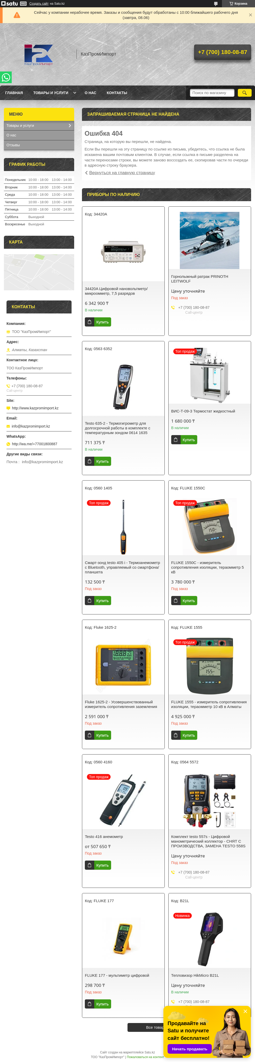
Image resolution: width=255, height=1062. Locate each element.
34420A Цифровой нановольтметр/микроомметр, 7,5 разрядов (116, 291)
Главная (14, 93)
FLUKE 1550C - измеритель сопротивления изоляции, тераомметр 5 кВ (207, 567)
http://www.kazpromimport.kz (35, 408)
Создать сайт (39, 3)
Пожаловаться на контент (145, 1057)
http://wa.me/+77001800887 (34, 444)
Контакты (117, 93)
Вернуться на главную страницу (122, 172)
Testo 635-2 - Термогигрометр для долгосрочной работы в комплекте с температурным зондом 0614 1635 (117, 428)
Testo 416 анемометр (104, 836)
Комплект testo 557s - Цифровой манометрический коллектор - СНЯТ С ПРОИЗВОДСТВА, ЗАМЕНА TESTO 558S (208, 841)
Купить (102, 322)
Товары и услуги (50, 93)
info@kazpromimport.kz (31, 426)
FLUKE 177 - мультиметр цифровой (117, 975)
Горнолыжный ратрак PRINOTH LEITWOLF (199, 278)
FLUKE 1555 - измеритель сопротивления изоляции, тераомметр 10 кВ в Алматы (209, 704)
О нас (90, 93)
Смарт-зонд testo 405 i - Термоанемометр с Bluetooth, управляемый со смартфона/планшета (122, 567)
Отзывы (13, 145)
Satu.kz (149, 1052)
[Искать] (245, 93)
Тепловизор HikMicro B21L (195, 975)
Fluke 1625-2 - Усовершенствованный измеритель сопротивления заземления (121, 704)
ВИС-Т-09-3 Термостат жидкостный (203, 411)
